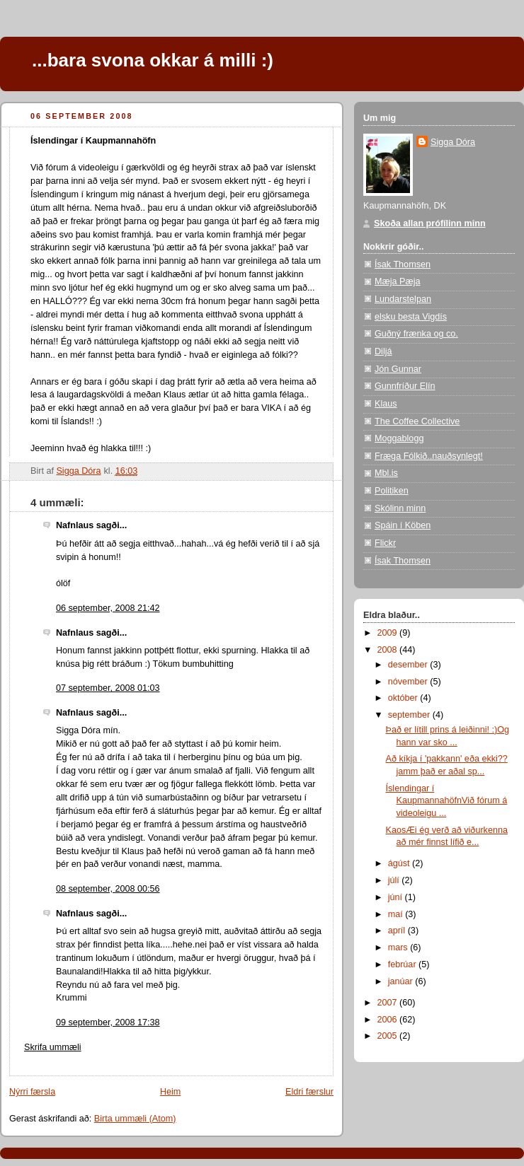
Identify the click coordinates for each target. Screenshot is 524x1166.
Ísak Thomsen (403, 264)
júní (396, 897)
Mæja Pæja (397, 281)
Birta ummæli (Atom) (135, 1119)
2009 (388, 633)
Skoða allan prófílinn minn (430, 223)
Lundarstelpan (403, 299)
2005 (388, 1036)
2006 (388, 1020)
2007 (388, 1003)
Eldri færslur (309, 1092)
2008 (388, 650)
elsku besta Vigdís (411, 317)
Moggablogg (399, 438)
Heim (170, 1092)
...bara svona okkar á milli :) (152, 60)
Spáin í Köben (403, 525)
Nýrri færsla (32, 1092)
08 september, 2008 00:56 (108, 889)
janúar (402, 981)
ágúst (400, 863)
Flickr (385, 543)
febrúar (403, 964)
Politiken (392, 491)
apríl (398, 930)
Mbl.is (386, 473)
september (410, 715)
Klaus (386, 404)
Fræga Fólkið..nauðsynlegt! (429, 456)
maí (397, 914)
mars (399, 947)
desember (409, 665)
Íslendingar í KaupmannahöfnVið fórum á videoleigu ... (447, 800)
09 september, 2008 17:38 (108, 1022)
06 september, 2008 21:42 (108, 608)
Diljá (383, 351)
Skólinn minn (400, 508)
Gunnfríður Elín (405, 386)
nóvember (409, 682)
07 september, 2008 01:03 (108, 688)
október (404, 698)
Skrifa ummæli (52, 1047)
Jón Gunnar (398, 369)
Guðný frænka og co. (416, 334)
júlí (395, 880)
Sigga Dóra (453, 142)
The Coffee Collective (417, 421)
